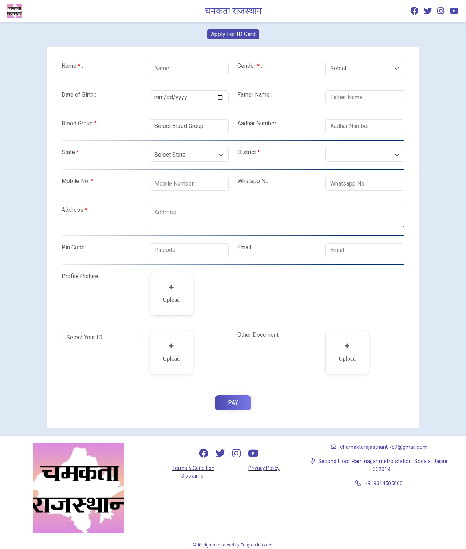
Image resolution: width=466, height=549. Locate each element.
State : (72, 152)
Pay (233, 402)
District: (249, 152)
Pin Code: (74, 247)
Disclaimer (193, 476)
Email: (244, 247)
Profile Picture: (80, 276)
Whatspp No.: (254, 181)
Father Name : (254, 94)
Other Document (258, 334)
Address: (75, 209)
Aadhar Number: (257, 123)
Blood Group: (80, 123)
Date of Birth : (79, 94)
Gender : (249, 65)
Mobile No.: (78, 181)
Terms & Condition (193, 468)
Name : (72, 65)
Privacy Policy (264, 468)
